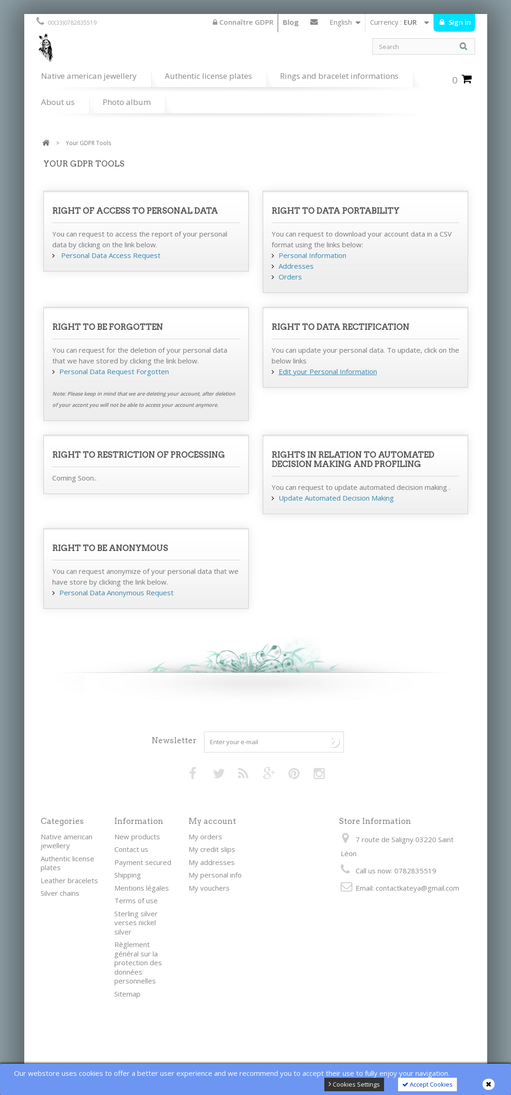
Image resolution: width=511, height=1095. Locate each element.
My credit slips (212, 849)
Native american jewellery (89, 75)
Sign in (459, 22)
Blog (291, 22)
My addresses (212, 862)
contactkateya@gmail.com (417, 888)
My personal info (215, 874)
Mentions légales (141, 888)
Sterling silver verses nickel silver (136, 922)
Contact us (314, 24)
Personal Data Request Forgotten (114, 371)
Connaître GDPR (243, 22)
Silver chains (60, 893)
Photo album (127, 102)
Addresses (296, 266)
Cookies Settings (354, 1084)
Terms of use (136, 900)
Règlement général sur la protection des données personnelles (138, 962)
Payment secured (142, 862)
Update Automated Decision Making (336, 497)
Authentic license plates (208, 75)
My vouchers (209, 888)
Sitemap (127, 993)
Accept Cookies (427, 1084)
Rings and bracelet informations (339, 75)
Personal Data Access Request (110, 255)
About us (58, 102)
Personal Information (312, 255)
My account (212, 821)
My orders (205, 836)
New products (137, 836)
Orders (290, 276)
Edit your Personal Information (328, 371)
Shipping (127, 874)
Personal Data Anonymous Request (116, 592)
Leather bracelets (69, 880)
